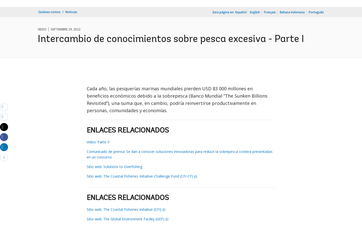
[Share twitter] (4, 127)
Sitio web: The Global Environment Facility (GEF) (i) (127, 219)
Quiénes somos (49, 12)
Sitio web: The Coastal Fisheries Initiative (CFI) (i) (126, 209)
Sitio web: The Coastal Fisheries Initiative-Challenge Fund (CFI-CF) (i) (142, 176)
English (255, 12)
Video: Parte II (98, 142)
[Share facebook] (4, 137)
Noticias (71, 12)
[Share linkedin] (4, 147)
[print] (4, 116)
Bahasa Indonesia (292, 12)
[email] (4, 106)
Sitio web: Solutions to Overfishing (114, 166)
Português (316, 12)
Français (270, 12)
